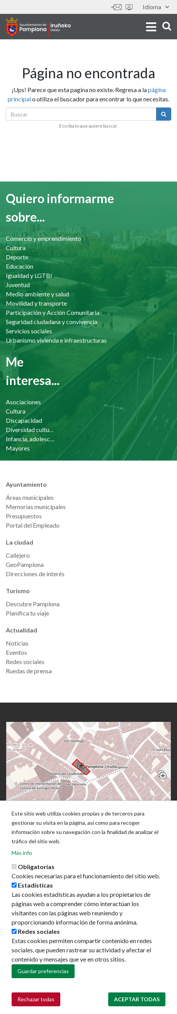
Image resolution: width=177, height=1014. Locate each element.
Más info (22, 861)
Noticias (17, 643)
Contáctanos (116, 7)
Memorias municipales (36, 506)
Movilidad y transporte (36, 303)
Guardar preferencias (43, 980)
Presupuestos (24, 516)
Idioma (156, 6)
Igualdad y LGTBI (29, 275)
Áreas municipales (30, 497)
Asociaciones (23, 401)
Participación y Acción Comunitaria (52, 312)
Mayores (18, 448)
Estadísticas (35, 894)
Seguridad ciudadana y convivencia (51, 321)
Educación (19, 266)
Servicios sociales (29, 331)
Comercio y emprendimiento (43, 238)
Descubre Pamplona (33, 603)
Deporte (17, 257)
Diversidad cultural (30, 429)
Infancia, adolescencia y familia (30, 438)
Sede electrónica (129, 7)
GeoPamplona (25, 564)
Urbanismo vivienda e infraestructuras (56, 340)
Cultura (16, 247)
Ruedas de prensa (29, 670)
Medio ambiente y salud (37, 294)
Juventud (18, 284)
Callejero (18, 555)
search (166, 26)
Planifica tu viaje (27, 613)
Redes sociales (25, 661)
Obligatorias (36, 875)
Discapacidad (24, 420)
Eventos (16, 652)
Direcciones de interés (35, 573)
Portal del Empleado (33, 525)
